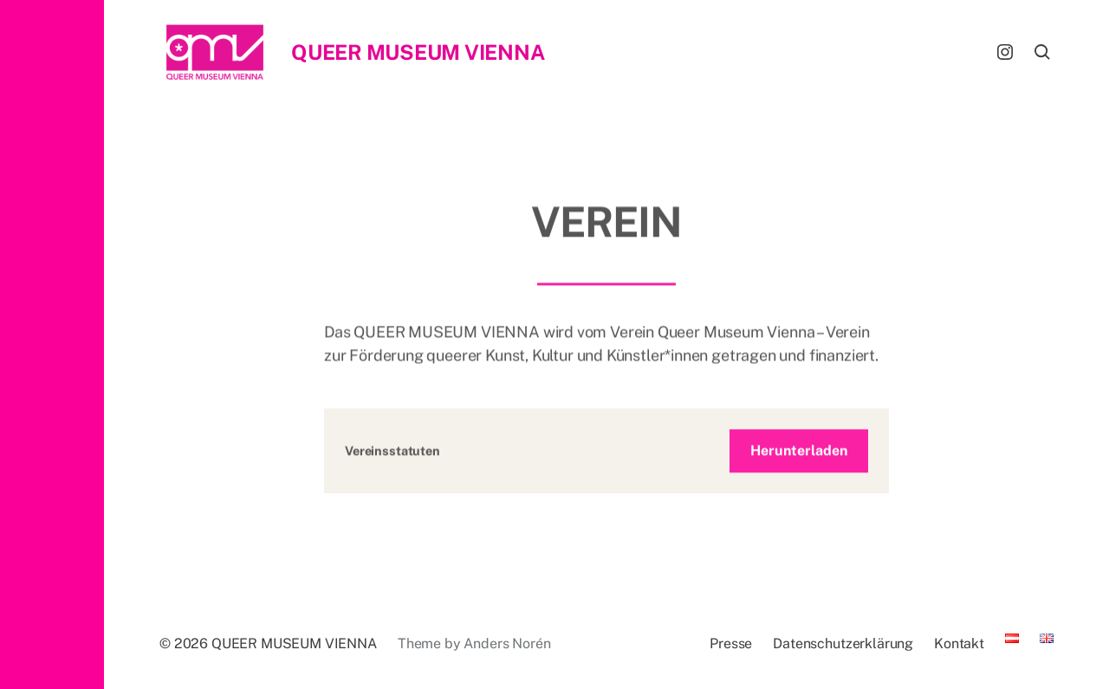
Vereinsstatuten (392, 455)
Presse (731, 643)
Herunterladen (798, 455)
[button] (52, 344)
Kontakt (959, 643)
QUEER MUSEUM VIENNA (417, 52)
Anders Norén (507, 643)
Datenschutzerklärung (843, 643)
